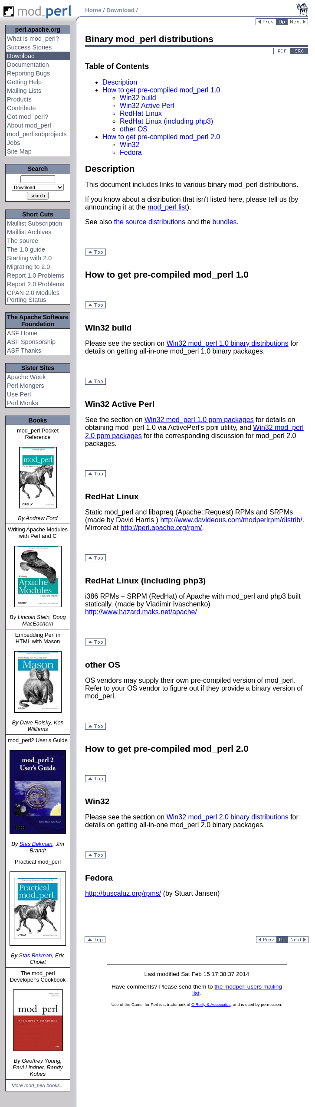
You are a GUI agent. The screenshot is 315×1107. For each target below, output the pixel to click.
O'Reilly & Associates (210, 1004)
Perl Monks (22, 403)
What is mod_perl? (33, 38)
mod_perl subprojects (37, 134)
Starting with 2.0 (29, 258)
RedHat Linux (141, 113)
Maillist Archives (29, 232)
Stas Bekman (36, 844)
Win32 (129, 144)
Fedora (131, 152)
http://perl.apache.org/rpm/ (161, 527)
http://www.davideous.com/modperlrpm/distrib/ (231, 520)
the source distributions (150, 222)
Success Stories (29, 47)
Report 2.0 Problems (35, 284)
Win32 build (138, 98)
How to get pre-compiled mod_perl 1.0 (161, 90)
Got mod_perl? (27, 116)
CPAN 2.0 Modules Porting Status (33, 296)
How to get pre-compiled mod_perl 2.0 (161, 137)
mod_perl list (167, 207)
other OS (134, 129)
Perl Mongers (25, 385)
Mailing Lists (24, 90)
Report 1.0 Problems (35, 275)
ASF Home (22, 333)
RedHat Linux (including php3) (166, 121)
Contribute (21, 108)
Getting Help (24, 82)
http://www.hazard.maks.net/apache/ (141, 612)
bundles (225, 222)
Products (19, 99)
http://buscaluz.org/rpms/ (123, 893)
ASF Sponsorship (31, 341)
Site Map (19, 151)
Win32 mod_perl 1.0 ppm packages (199, 419)
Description (119, 82)
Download (21, 55)
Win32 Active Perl (147, 105)
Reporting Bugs (28, 73)
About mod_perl (29, 125)
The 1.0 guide (26, 249)
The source (22, 240)
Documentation (28, 64)
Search (38, 168)
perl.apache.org (37, 29)
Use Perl (19, 394)
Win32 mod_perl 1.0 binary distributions (228, 343)
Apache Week (26, 376)
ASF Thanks (24, 350)
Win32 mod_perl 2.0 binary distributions (228, 817)
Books (38, 420)
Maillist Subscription (34, 223)
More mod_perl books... (38, 1085)
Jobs (13, 142)
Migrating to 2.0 (28, 266)
